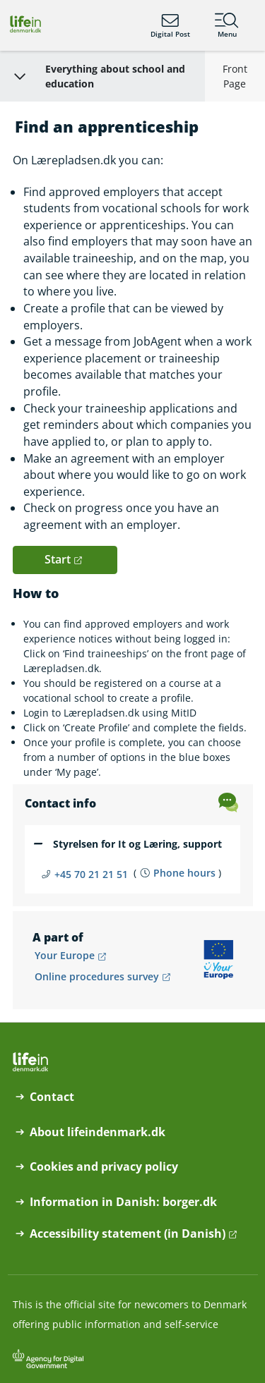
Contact (52, 1097)
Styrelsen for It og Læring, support (137, 844)
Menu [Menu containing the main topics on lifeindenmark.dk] (227, 25)
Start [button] (58, 559)
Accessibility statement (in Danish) (127, 1233)
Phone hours (184, 872)
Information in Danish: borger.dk (123, 1202)
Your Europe (65, 955)
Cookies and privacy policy (104, 1166)
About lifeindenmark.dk (97, 1132)
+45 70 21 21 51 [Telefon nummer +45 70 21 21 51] (91, 874)
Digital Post (170, 25)
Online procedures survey (97, 976)
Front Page (235, 76)
